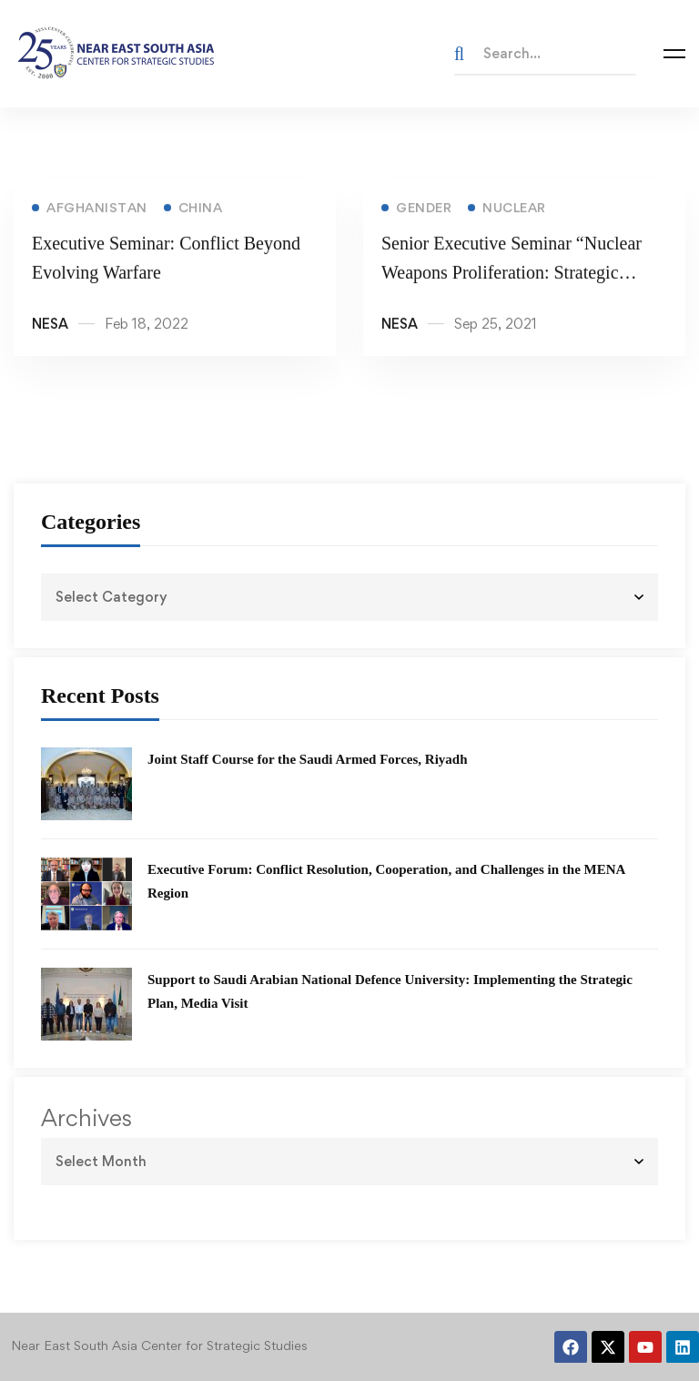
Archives (86, 1118)
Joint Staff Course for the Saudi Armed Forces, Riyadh (307, 759)
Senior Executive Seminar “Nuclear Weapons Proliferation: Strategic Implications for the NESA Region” (511, 275)
